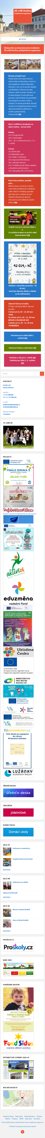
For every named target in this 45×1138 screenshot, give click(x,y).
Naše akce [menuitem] (28, 1119)
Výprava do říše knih (10, 893)
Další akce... (7, 870)
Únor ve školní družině (20, 920)
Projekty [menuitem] (15, 1119)
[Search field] (22, 374)
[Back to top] (22, 1132)
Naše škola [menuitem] (19, 1116)
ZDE (19, 114)
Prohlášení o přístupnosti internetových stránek (22, 1126)
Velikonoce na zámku (20, 882)
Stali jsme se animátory (21, 848)
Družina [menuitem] (39, 1116)
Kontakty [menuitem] (37, 1119)
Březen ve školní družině (21, 909)
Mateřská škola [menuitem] (29, 1116)
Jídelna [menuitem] (7, 1119)
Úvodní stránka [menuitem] (8, 1116)
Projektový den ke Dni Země (23, 859)
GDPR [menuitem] (21, 1119)
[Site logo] (22, 33)
